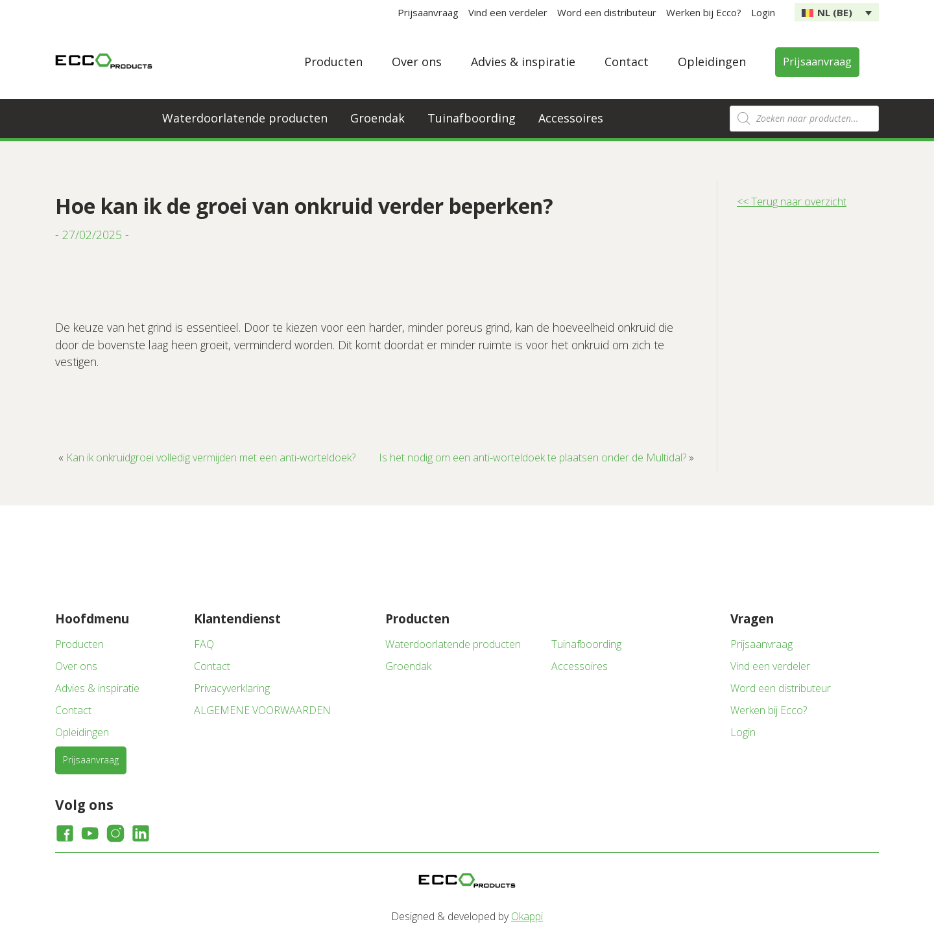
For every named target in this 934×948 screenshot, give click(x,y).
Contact (627, 61)
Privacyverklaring (232, 688)
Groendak (377, 118)
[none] (837, 12)
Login (763, 12)
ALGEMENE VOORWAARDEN (262, 710)
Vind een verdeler (507, 12)
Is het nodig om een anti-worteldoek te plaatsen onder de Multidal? (532, 457)
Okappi (527, 916)
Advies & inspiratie (523, 61)
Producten (333, 61)
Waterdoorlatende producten (245, 118)
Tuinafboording (471, 118)
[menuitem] (837, 12)
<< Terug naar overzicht (791, 201)
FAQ (204, 644)
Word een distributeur (606, 12)
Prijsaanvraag (428, 12)
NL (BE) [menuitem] (834, 12)
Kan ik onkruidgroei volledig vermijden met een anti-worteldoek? (210, 457)
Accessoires (570, 118)
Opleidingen (712, 61)
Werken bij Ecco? (703, 12)
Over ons (417, 61)
